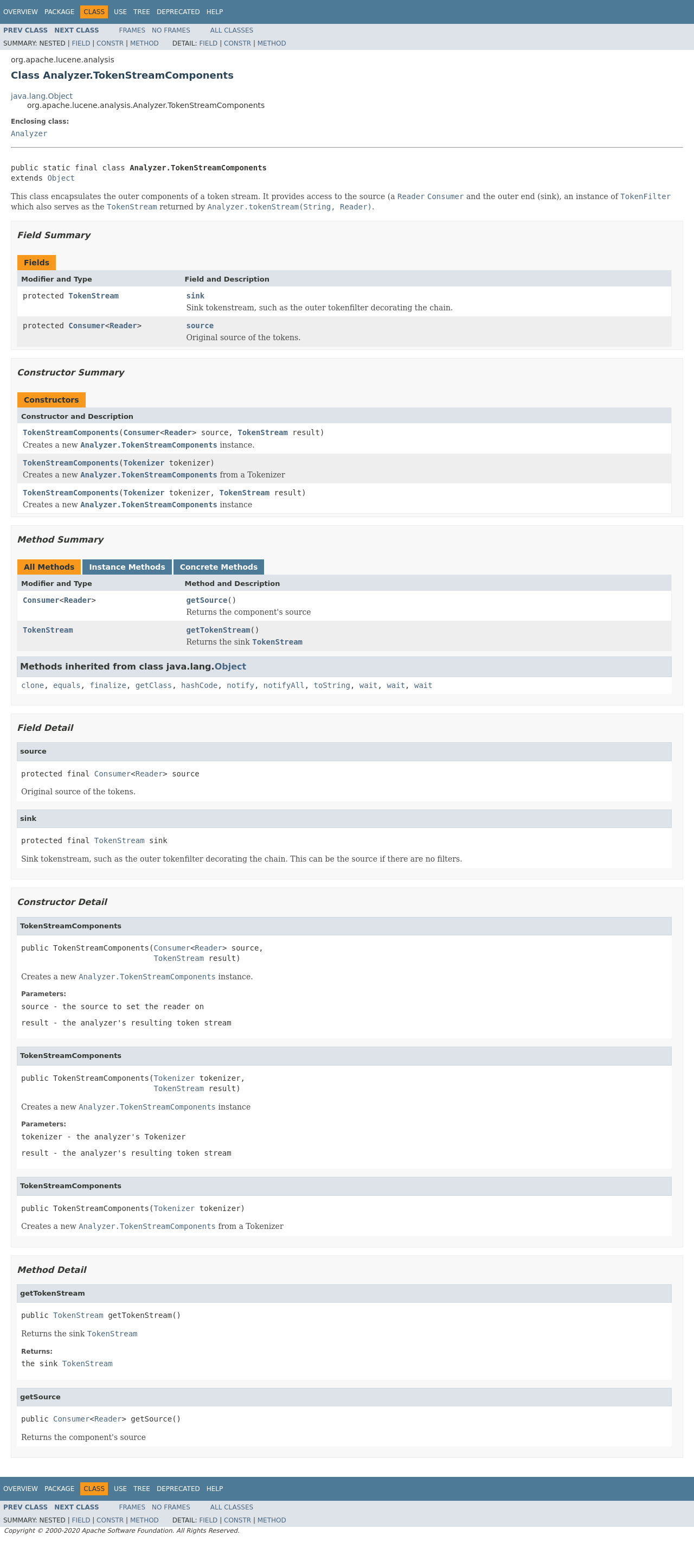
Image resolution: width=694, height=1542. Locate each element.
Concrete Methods (219, 567)
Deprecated (178, 12)
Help (215, 12)
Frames (132, 30)
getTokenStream (218, 630)
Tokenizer (143, 462)
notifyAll (284, 685)
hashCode (199, 685)
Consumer (86, 325)
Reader (123, 325)
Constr (110, 43)
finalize (107, 685)
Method (144, 43)
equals (67, 685)
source (200, 325)
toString (332, 685)
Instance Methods (127, 567)
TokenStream (93, 295)
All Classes (231, 30)
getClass (154, 685)
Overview (20, 12)
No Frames (171, 30)
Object (61, 178)
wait (368, 685)
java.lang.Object (42, 96)
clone (32, 685)
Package (59, 12)
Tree (141, 12)
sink (196, 295)
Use (120, 12)
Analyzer (29, 133)
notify (240, 685)
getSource (207, 600)
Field (81, 43)
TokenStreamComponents (71, 432)
